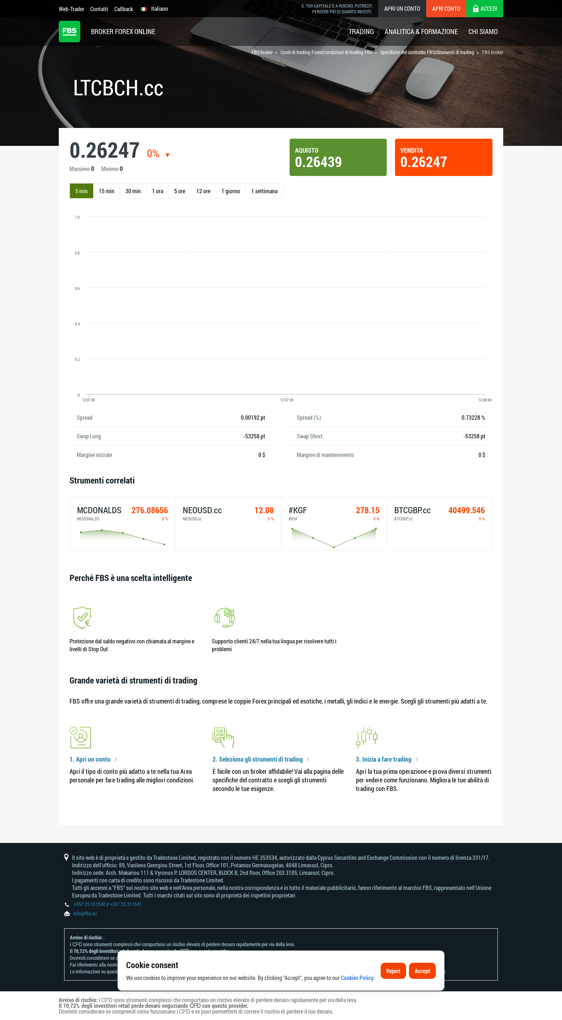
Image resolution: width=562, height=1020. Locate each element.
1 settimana (264, 191)
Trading (361, 31)
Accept (422, 994)
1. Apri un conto (90, 759)
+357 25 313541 (126, 904)
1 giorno (231, 191)
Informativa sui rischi (141, 964)
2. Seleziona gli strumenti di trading (258, 759)
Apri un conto (402, 8)
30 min (133, 191)
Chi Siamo (483, 31)
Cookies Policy (357, 1001)
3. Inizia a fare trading (383, 759)
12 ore (203, 191)
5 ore (179, 191)
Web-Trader (71, 9)
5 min (81, 191)
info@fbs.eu (85, 913)
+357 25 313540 (89, 904)
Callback (123, 9)
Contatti (99, 9)
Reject (393, 994)
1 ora (157, 191)
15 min (106, 191)
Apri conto (446, 8)
